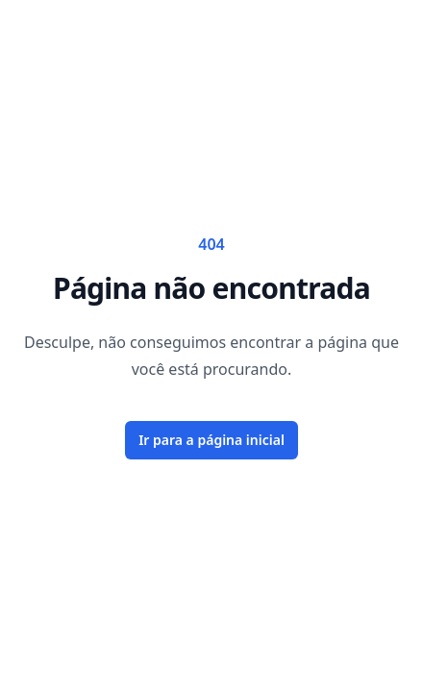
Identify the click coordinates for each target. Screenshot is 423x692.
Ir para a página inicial (211, 440)
